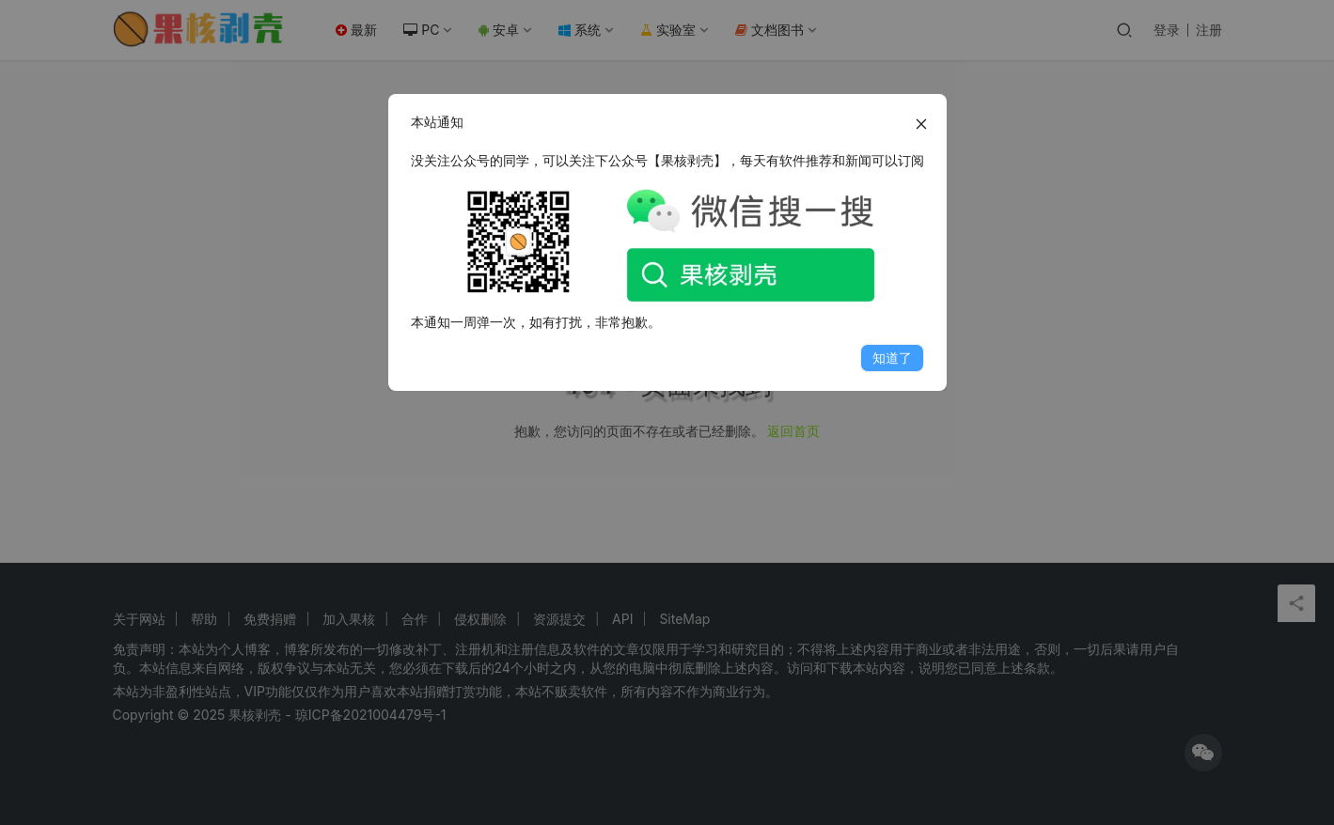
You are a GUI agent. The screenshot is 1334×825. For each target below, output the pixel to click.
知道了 (892, 358)
